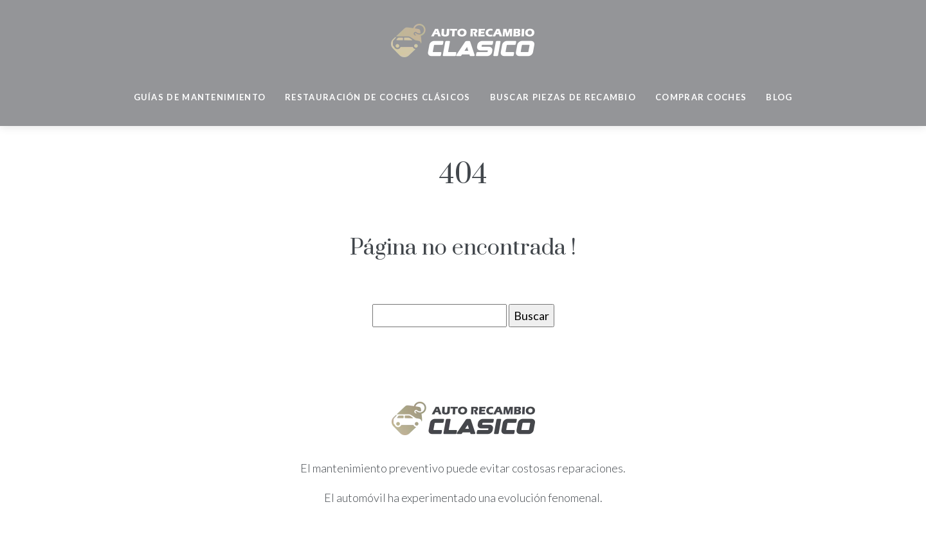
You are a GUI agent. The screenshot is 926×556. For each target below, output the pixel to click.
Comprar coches (701, 97)
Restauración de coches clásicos (377, 97)
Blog (779, 97)
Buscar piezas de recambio (563, 97)
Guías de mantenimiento (200, 97)
